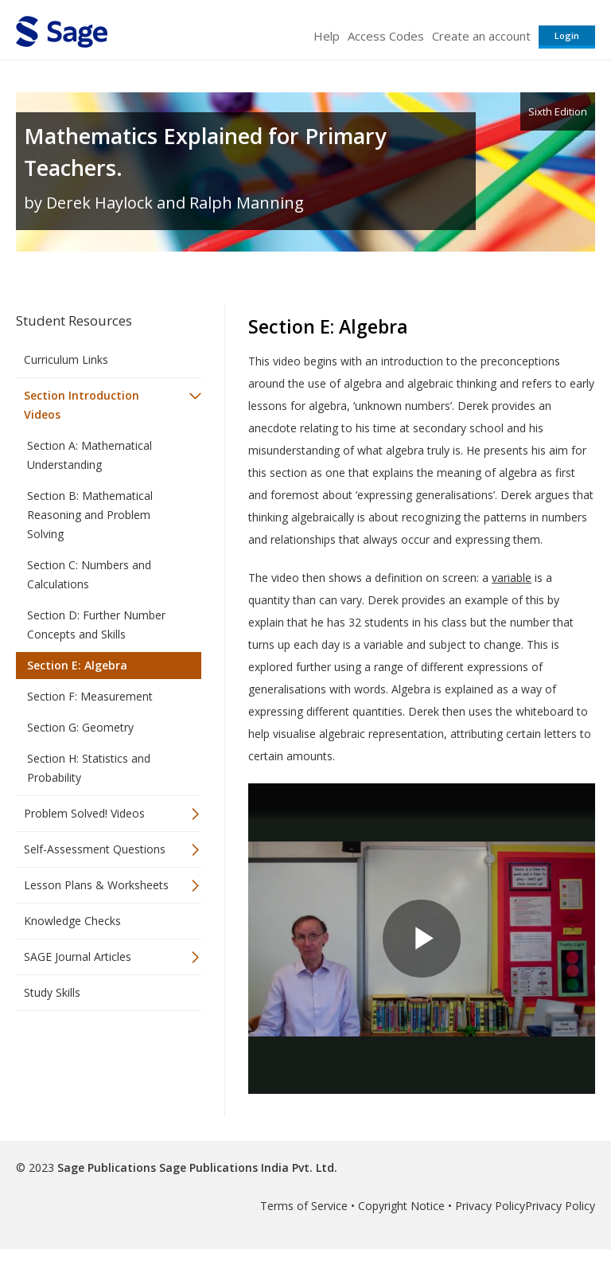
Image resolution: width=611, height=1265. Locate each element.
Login (567, 35)
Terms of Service (304, 1205)
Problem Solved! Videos (84, 813)
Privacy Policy (490, 1205)
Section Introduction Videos (81, 405)
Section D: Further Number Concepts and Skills (96, 624)
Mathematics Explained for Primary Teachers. (205, 151)
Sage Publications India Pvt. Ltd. (246, 1167)
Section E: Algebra (77, 665)
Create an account (481, 36)
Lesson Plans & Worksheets (96, 884)
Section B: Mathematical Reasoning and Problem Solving (90, 514)
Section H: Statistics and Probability (88, 768)
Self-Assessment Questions (94, 849)
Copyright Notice (401, 1205)
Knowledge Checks (72, 920)
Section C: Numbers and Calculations (89, 574)
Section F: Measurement (90, 696)
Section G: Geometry (80, 727)
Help (326, 36)
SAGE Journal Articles (77, 956)
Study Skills (52, 992)
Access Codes (386, 36)
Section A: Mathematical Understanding (89, 455)
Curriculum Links (66, 359)
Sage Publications (106, 1167)
